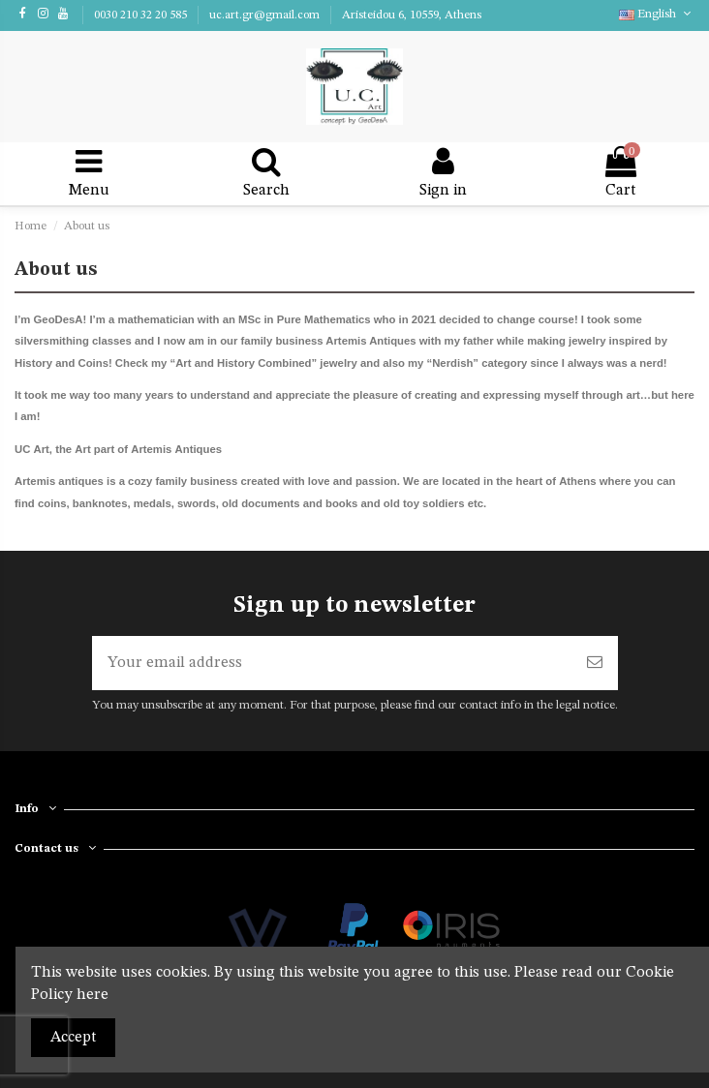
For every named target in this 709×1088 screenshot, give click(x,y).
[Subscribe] (594, 663)
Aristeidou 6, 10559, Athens (411, 15)
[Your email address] (331, 663)
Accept (73, 1037)
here (92, 995)
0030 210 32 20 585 (142, 15)
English (656, 14)
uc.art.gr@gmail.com (266, 15)
